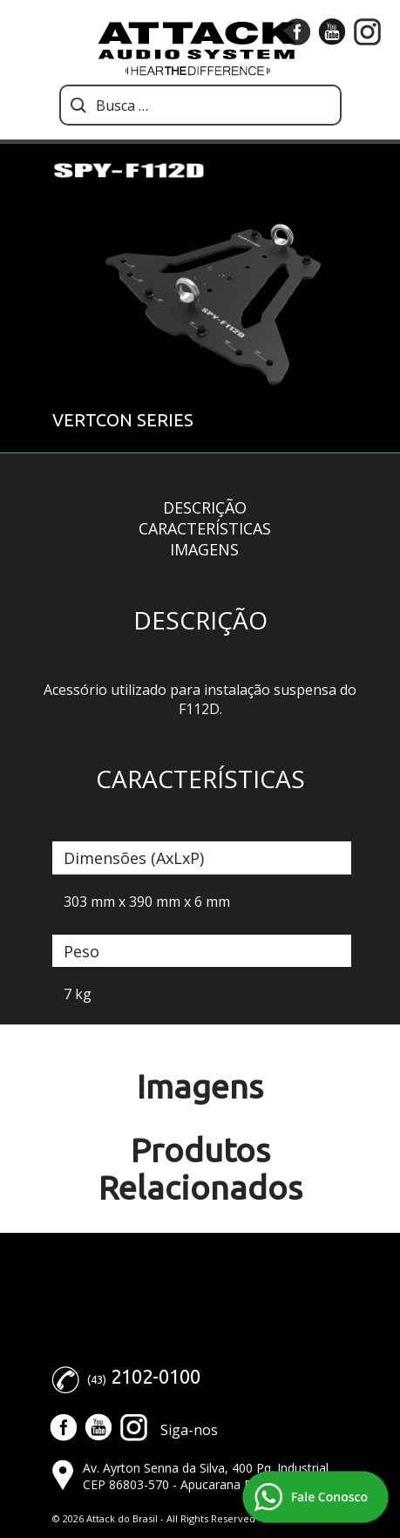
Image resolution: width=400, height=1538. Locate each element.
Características (205, 528)
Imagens (204, 549)
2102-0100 (155, 1376)
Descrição (205, 507)
